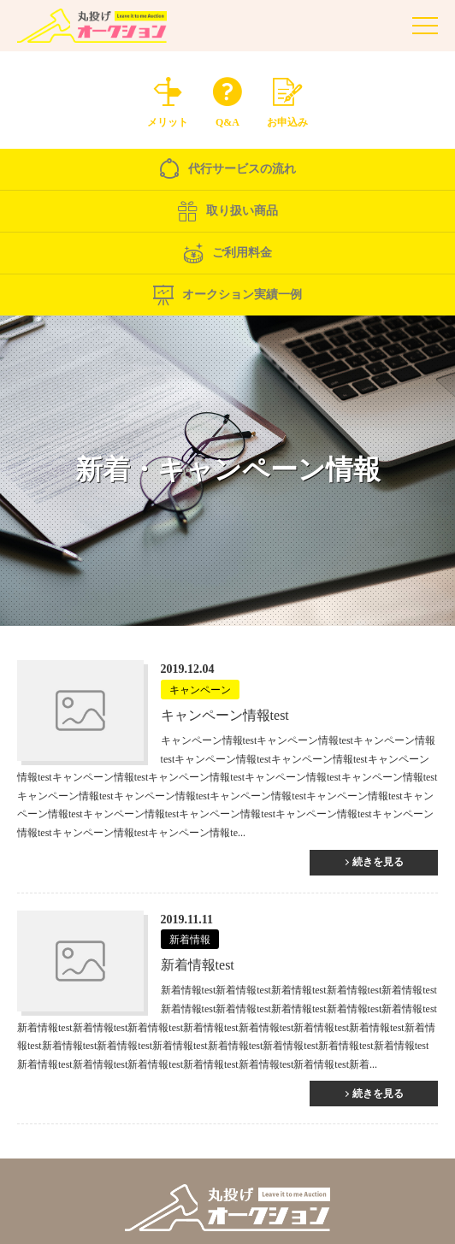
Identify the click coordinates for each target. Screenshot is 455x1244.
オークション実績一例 (227, 294)
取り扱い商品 (227, 211)
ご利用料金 (227, 253)
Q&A (227, 98)
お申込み (287, 98)
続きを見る (378, 862)
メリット (167, 98)
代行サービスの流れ (227, 169)
